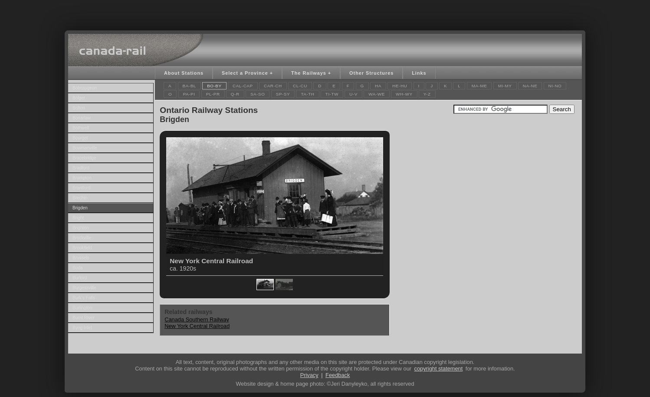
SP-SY (283, 94)
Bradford (80, 167)
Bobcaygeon (84, 88)
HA (378, 85)
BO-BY (214, 85)
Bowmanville (84, 148)
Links (419, 73)
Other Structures (371, 73)
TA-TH (307, 94)
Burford (79, 277)
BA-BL (189, 85)
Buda (77, 267)
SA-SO (257, 94)
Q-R (235, 94)
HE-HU (399, 85)
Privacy (309, 375)
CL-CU (300, 85)
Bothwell (80, 128)
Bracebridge (84, 157)
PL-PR (213, 94)
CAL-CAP (243, 85)
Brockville (81, 237)
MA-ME (479, 85)
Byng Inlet (82, 327)
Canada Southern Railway (196, 319)
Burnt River (83, 317)
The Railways (308, 73)
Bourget (80, 138)
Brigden (80, 207)
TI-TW (331, 94)
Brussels (80, 257)
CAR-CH (273, 85)
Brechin (79, 197)
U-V (353, 94)
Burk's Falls (83, 297)
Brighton (80, 227)
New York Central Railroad (197, 326)
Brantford (81, 187)
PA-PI (189, 94)
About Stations (184, 73)
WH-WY (404, 94)
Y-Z (427, 94)
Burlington (82, 307)
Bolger (78, 98)
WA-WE (376, 94)
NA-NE (530, 85)
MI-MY (505, 85)
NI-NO (555, 85)
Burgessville (84, 287)
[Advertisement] (325, 13)
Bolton (78, 108)
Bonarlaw (81, 118)
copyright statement (438, 368)
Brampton (82, 177)
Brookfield (82, 247)
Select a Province (245, 73)
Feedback (337, 375)
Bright (78, 217)
